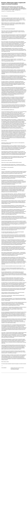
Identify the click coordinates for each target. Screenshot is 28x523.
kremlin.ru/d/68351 (17, 369)
